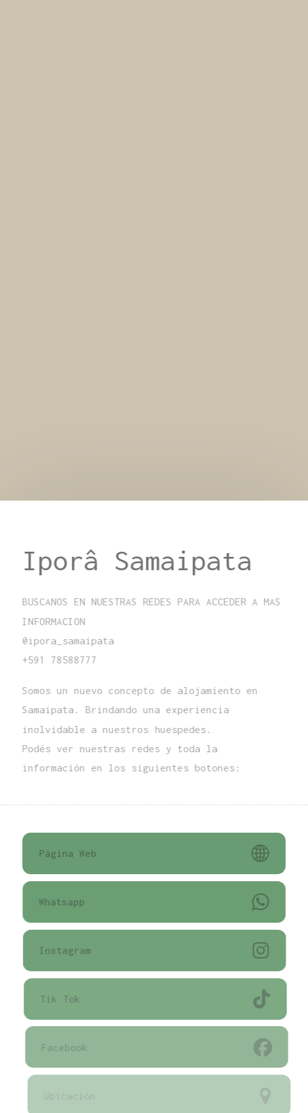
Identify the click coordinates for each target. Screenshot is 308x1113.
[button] (154, 853)
